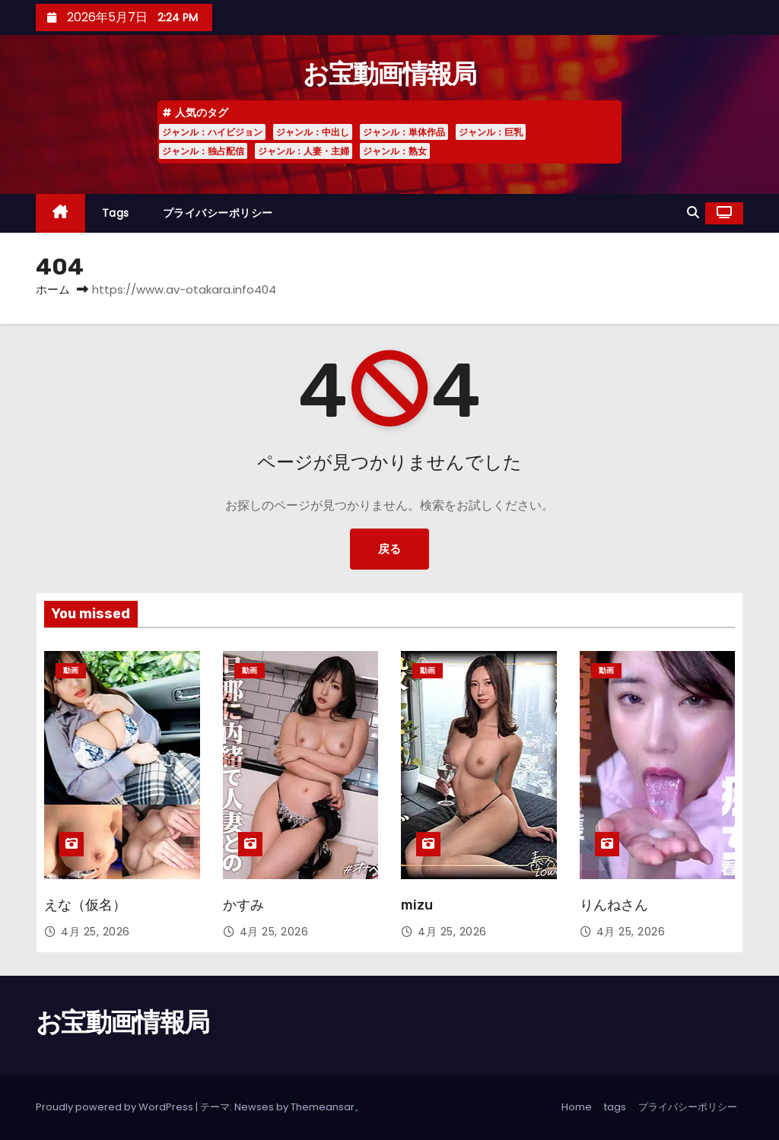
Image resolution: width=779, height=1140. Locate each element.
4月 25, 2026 (95, 931)
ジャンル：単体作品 (404, 131)
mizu (417, 905)
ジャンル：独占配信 (203, 150)
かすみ (243, 905)
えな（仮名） (85, 905)
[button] (693, 212)
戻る (389, 549)
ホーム (53, 289)
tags (115, 213)
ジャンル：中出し (312, 131)
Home (576, 1107)
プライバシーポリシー (218, 213)
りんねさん (614, 905)
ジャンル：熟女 (395, 150)
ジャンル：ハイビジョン (212, 131)
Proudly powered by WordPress (116, 1107)
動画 (70, 670)
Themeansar (323, 1107)
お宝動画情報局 (389, 74)
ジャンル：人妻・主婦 (303, 150)
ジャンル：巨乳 (491, 131)
